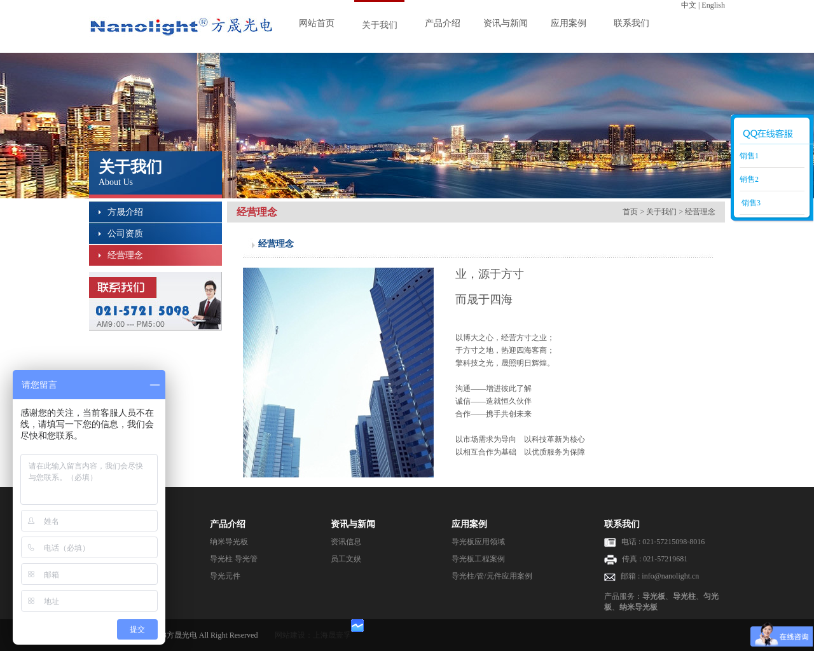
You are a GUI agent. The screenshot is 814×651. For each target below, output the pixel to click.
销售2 (749, 179)
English (713, 5)
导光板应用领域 (478, 541)
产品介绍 (442, 23)
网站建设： (294, 635)
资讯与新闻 (505, 23)
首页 (630, 211)
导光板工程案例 (478, 558)
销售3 (750, 202)
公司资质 (125, 233)
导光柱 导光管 (234, 558)
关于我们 (379, 25)
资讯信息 (346, 541)
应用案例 (568, 23)
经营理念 (125, 255)
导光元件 (225, 576)
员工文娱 (346, 558)
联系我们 (631, 23)
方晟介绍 (125, 212)
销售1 (749, 155)
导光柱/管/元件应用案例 (492, 576)
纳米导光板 (229, 541)
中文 (688, 5)
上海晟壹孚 (332, 635)
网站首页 (317, 23)
